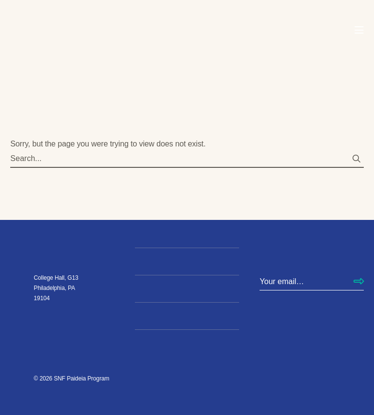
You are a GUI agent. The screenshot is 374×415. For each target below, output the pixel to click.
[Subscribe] (359, 281)
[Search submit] (356, 159)
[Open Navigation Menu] (359, 30)
